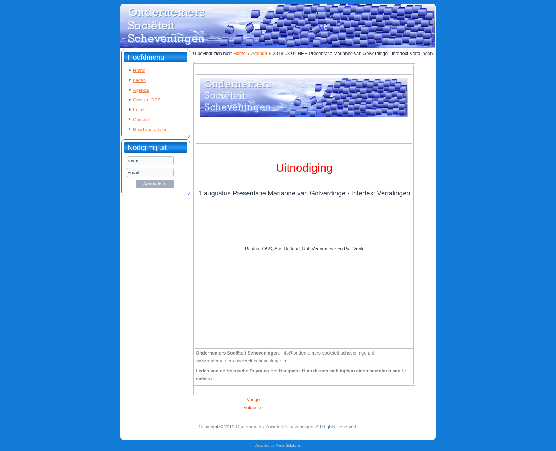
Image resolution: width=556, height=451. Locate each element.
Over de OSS (146, 99)
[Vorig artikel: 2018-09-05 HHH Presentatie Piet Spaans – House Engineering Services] (253, 399)
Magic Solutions (288, 445)
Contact (141, 119)
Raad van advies (150, 129)
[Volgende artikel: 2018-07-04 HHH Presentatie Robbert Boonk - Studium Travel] (253, 407)
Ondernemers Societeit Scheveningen (274, 426)
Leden (139, 80)
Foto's (139, 109)
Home (139, 70)
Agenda (141, 90)
